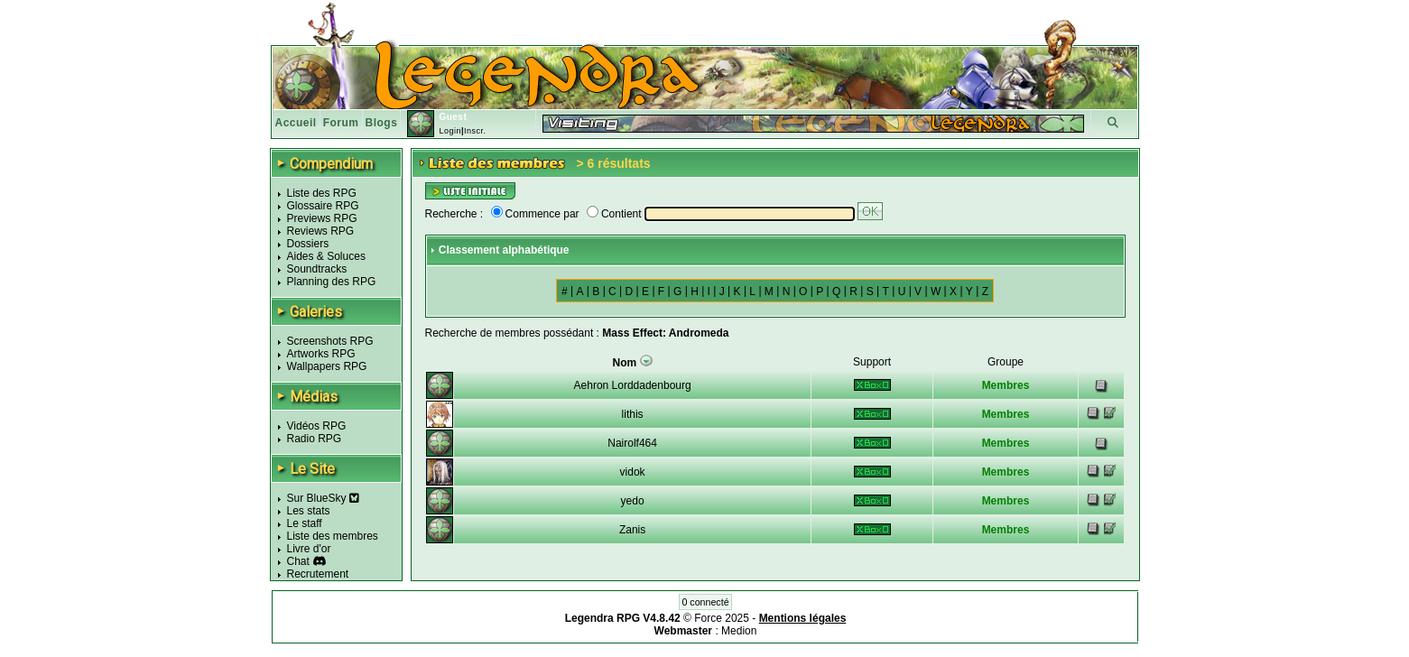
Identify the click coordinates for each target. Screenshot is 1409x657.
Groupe (1005, 362)
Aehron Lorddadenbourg (632, 385)
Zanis (632, 529)
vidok (632, 472)
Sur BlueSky (323, 498)
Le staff (304, 523)
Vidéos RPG (317, 426)
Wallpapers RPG (327, 366)
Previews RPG (322, 218)
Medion (738, 631)
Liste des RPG (322, 193)
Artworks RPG (321, 353)
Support (872, 362)
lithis (633, 414)
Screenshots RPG (330, 341)
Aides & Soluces (326, 256)
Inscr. (475, 130)
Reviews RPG (321, 231)
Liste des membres (332, 536)
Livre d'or (309, 548)
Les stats (308, 510)
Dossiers (308, 243)
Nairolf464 (632, 443)
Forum (341, 122)
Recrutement (318, 574)
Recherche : (454, 214)
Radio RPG (314, 438)
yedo (632, 501)
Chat (298, 561)
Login (450, 130)
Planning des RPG (331, 281)
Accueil (296, 122)
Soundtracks (317, 269)
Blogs (382, 122)
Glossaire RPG (323, 205)
